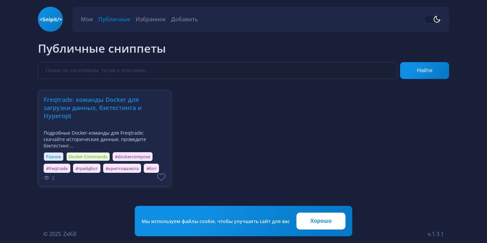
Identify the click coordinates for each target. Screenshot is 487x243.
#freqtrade (57, 168)
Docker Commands (88, 157)
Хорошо (321, 221)
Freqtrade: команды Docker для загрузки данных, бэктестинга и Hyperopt (93, 108)
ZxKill (69, 234)
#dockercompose (132, 157)
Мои (87, 19)
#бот (151, 168)
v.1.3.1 (436, 234)
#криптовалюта (122, 168)
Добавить (184, 19)
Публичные (114, 19)
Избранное (151, 19)
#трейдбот (86, 168)
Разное (53, 157)
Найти (425, 70)
